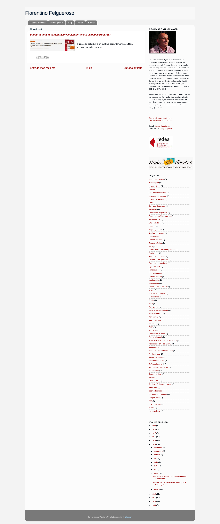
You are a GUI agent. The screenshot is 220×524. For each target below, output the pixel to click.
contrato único (155, 186)
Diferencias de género (158, 213)
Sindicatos (153, 387)
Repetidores (154, 371)
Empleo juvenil (155, 230)
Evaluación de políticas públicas (162, 250)
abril (156, 470)
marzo (157, 473)
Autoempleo (154, 182)
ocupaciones (154, 297)
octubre (157, 455)
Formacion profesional (158, 263)
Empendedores (155, 223)
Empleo (152, 226)
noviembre (158, 451)
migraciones (154, 283)
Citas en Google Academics (160, 118)
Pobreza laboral (155, 337)
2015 (154, 440)
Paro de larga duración (158, 310)
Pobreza (152, 330)
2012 (154, 494)
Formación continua (157, 256)
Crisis (151, 203)
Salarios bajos (155, 381)
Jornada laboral (155, 277)
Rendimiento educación (158, 367)
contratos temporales (157, 196)
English (91, 22)
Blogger (128, 517)
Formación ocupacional (158, 260)
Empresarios (154, 236)
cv (149, 113)
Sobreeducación (155, 391)
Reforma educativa (156, 361)
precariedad (154, 347)
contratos (152, 189)
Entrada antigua (133, 67)
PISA (151, 327)
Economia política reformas (160, 216)
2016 (154, 437)
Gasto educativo (155, 273)
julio (156, 458)
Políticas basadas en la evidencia (163, 340)
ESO (151, 246)
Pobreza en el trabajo (158, 334)
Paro (151, 303)
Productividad (154, 354)
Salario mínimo (155, 374)
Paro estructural (155, 313)
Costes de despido (156, 199)
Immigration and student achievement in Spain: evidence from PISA (70, 34)
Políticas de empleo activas (160, 344)
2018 (154, 429)
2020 (154, 426)
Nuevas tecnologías (157, 293)
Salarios (152, 377)
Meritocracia (154, 280)
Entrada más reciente (42, 67)
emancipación (154, 219)
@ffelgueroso (168, 128)
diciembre (158, 447)
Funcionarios (154, 270)
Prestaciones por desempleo (161, 351)
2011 (154, 498)
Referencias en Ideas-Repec (161, 121)
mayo (156, 466)
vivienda (152, 408)
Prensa (80, 22)
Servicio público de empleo (160, 384)
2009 (154, 505)
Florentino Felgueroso (49, 13)
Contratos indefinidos (157, 193)
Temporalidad (154, 398)
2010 (154, 501)
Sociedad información (158, 394)
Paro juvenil (154, 317)
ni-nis (151, 290)
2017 (154, 433)
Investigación (56, 22)
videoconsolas (155, 404)
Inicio (89, 67)
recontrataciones (156, 357)
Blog (70, 22)
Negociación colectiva (158, 287)
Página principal (38, 22)
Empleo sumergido (156, 233)
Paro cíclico (153, 307)
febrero (157, 489)
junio (156, 462)
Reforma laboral (155, 364)
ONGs (151, 300)
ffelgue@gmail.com (162, 126)
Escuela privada (155, 240)
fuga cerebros (154, 266)
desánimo (153, 209)
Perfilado (152, 324)
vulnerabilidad (154, 411)
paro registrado (155, 320)
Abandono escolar (156, 179)
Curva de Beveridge (157, 206)
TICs (151, 401)
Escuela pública (155, 243)
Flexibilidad (153, 253)
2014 (154, 444)
